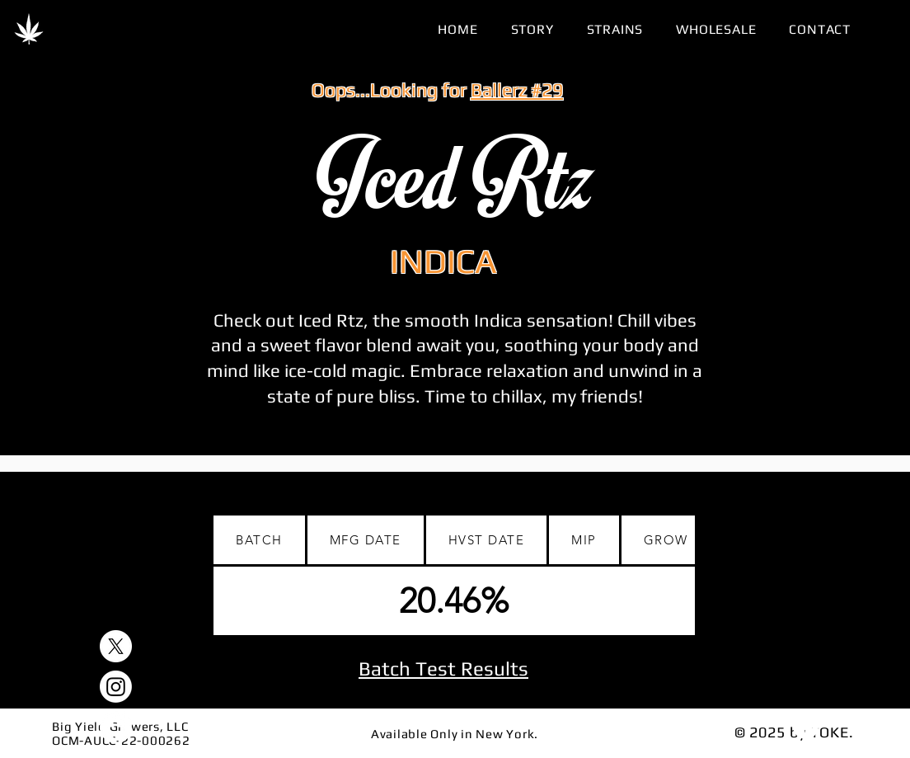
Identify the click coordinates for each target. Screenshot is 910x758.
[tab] (260, 541)
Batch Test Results (443, 668)
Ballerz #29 (517, 89)
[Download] (805, 726)
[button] (615, 29)
